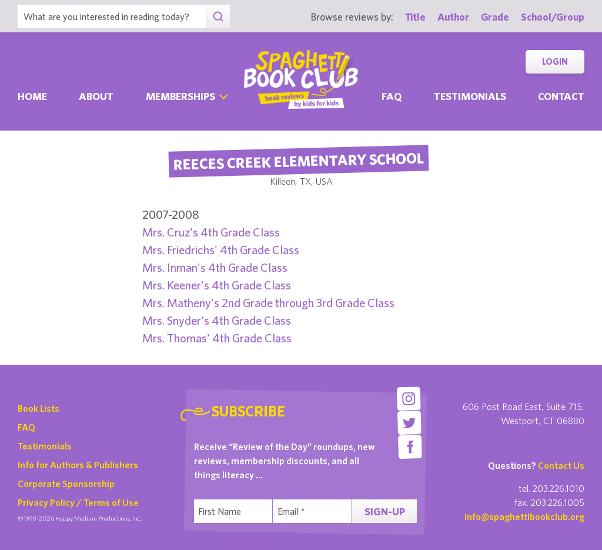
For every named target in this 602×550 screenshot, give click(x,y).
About (96, 96)
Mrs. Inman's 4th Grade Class (214, 267)
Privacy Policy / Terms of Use (78, 502)
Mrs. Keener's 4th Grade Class (216, 285)
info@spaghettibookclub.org (524, 516)
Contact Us (561, 465)
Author (453, 17)
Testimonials (470, 96)
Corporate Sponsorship (66, 483)
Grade (495, 17)
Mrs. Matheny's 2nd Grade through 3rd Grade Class (268, 302)
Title (415, 17)
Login (555, 61)
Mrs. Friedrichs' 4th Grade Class (220, 249)
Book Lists (38, 408)
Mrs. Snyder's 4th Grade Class (216, 320)
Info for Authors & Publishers (78, 464)
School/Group (552, 17)
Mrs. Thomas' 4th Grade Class (217, 338)
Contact (561, 96)
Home (32, 96)
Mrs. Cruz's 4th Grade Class (211, 232)
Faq (392, 96)
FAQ (26, 427)
